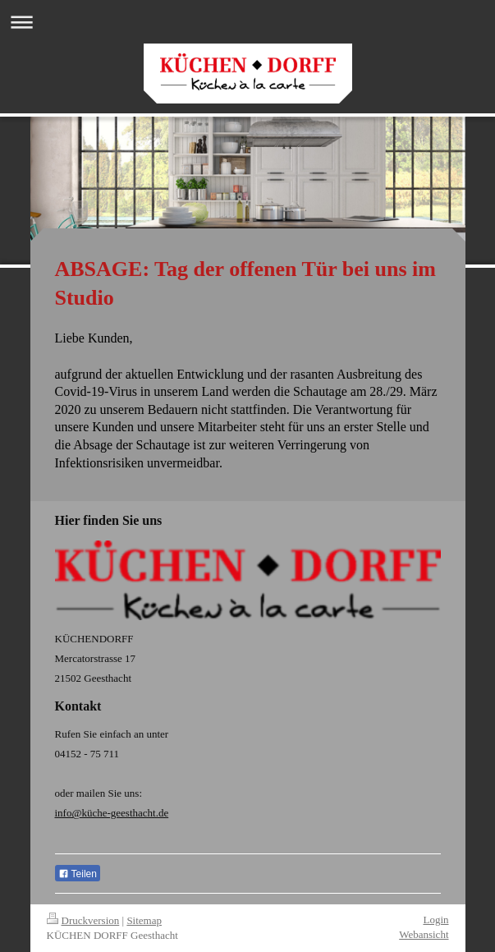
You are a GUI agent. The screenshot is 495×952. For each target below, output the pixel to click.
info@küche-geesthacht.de (112, 813)
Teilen (77, 874)
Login (435, 919)
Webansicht (423, 934)
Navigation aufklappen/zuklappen (247, 21)
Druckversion (83, 920)
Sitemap (144, 920)
